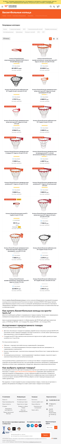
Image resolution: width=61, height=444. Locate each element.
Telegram (32, 425)
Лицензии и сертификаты (8, 409)
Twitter (40, 425)
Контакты (34, 399)
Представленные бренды (8, 413)
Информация (21, 397)
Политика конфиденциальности (32, 438)
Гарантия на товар (22, 404)
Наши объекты (36, 404)
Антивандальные (8, 32)
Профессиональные (51, 29)
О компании (6, 397)
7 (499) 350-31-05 (54, 400)
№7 (43, 32)
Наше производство (8, 402)
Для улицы (19, 32)
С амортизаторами (15, 29)
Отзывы (4, 406)
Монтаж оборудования (23, 410)
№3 (24, 29)
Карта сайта (35, 410)
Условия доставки (22, 402)
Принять (45, 435)
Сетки (5, 29)
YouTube (36, 425)
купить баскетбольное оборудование (25, 371)
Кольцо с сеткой (30, 32)
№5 (39, 32)
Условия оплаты (21, 399)
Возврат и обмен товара (23, 407)
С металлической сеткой (35, 29)
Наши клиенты (6, 404)
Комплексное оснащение (38, 407)
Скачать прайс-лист (37, 402)
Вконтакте (28, 425)
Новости (4, 399)
